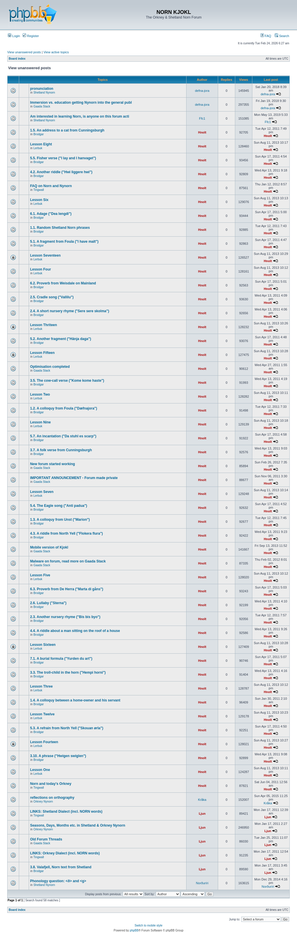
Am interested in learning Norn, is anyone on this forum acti (79, 116)
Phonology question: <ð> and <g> (58, 881)
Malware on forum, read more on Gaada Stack (68, 561)
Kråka (202, 799)
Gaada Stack (41, 106)
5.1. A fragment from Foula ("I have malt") (64, 242)
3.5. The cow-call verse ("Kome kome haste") (67, 381)
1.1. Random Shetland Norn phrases (60, 228)
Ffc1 (202, 118)
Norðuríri (202, 883)
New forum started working (52, 464)
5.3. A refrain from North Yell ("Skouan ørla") (66, 728)
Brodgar (38, 134)
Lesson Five (40, 575)
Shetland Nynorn (44, 92)
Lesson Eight (41, 144)
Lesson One (40, 770)
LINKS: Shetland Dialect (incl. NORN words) (66, 811)
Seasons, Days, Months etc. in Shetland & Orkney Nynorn (77, 825)
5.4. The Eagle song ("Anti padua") (58, 506)
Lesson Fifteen (42, 353)
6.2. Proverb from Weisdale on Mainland (63, 283)
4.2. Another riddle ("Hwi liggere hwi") (61, 172)
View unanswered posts (24, 52)
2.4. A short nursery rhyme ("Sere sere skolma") (69, 311)
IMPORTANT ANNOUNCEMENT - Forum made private (74, 478)
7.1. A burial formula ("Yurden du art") (61, 659)
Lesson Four (40, 269)
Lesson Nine (40, 422)
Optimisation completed (50, 367)
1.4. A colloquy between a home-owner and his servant (75, 700)
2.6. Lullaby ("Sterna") (48, 603)
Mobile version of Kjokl (49, 547)
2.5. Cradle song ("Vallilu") (52, 297)
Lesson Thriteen (43, 325)
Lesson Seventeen (45, 255)
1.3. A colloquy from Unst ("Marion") (60, 520)
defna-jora (202, 90)
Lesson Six (39, 200)
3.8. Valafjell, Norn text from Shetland (60, 867)
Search (282, 36)
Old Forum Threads (46, 839)
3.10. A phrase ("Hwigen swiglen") (58, 756)
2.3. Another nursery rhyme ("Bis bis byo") (65, 617)
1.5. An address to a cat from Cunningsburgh (67, 130)
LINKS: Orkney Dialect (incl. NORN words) (65, 853)
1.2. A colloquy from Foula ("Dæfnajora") (63, 408)
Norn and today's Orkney (50, 784)
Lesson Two (40, 394)
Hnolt (202, 132)
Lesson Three (41, 686)
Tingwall (38, 189)
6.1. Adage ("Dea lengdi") (51, 214)
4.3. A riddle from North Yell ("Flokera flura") (66, 533)
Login (14, 36)
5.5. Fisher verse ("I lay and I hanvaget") (63, 158)
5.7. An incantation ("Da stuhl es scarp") (63, 436)
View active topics (56, 52)
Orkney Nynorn (43, 801)
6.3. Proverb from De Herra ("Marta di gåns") (66, 589)
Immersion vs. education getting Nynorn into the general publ (81, 102)
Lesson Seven (42, 492)
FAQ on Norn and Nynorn (51, 186)
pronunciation (41, 89)
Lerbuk (37, 148)
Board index (17, 58)
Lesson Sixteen (43, 645)
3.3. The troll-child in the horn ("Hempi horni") (68, 672)
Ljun (202, 813)
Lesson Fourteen (44, 742)
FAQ (265, 36)
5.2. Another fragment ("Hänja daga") (60, 339)
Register (31, 36)
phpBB (134, 930)
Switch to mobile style (148, 925)
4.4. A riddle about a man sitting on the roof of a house (75, 631)
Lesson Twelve (42, 714)
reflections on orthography (52, 798)
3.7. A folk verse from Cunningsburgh (61, 450)
